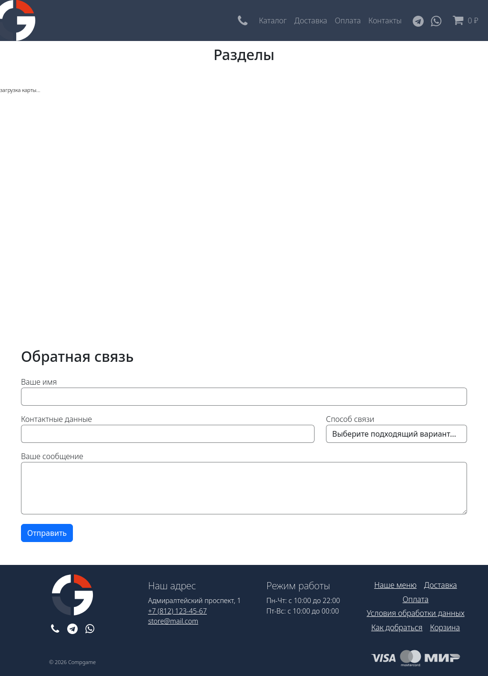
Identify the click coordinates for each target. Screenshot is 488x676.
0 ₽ (463, 20)
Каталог (272, 20)
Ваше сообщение (52, 456)
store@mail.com (173, 620)
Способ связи (350, 419)
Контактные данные (56, 419)
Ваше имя (39, 382)
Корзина (445, 627)
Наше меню (395, 585)
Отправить (47, 533)
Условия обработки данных (415, 613)
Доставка (311, 20)
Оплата (348, 20)
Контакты (385, 20)
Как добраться (397, 627)
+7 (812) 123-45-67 (177, 610)
